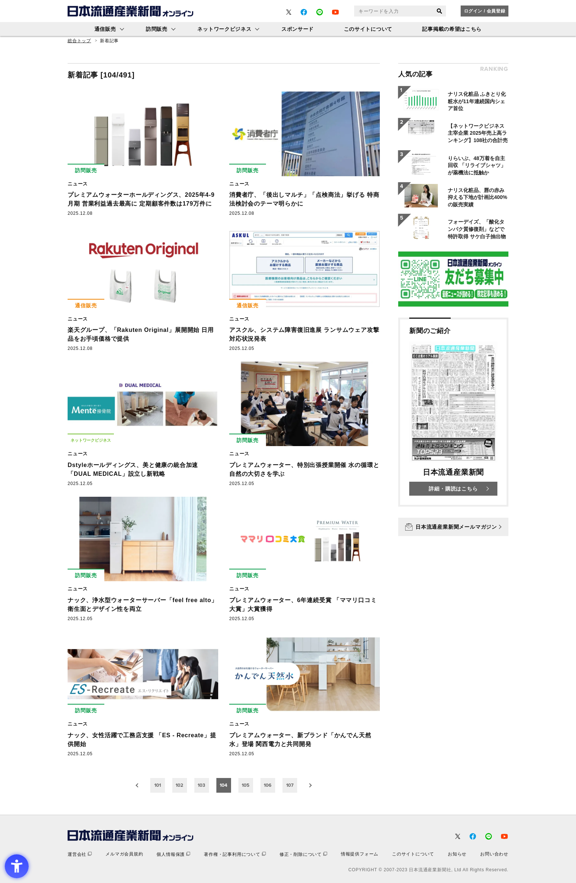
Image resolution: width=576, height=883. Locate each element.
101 (157, 785)
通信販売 (105, 29)
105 (245, 785)
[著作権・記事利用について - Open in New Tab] (235, 854)
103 (201, 785)
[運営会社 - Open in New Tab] (80, 854)
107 (290, 785)
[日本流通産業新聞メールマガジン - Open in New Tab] (453, 527)
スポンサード (297, 29)
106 (267, 785)
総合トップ (79, 41)
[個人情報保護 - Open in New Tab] (173, 854)
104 (223, 785)
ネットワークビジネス (224, 29)
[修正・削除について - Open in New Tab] (303, 854)
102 (179, 785)
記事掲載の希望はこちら (452, 29)
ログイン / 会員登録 (484, 11)
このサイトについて (368, 29)
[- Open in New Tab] (288, 12)
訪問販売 (157, 29)
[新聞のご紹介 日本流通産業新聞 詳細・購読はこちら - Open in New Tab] (453, 412)
